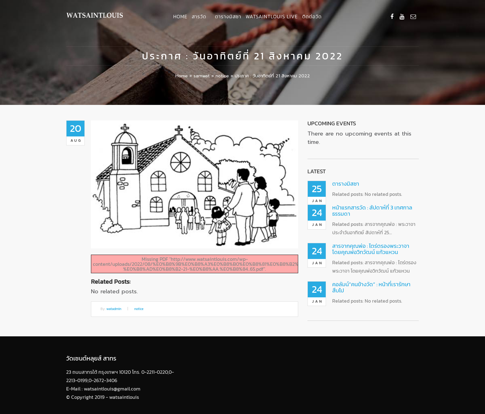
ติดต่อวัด (312, 16)
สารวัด (199, 16)
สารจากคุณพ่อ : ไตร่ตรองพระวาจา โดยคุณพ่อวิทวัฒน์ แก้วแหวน (370, 249)
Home (180, 16)
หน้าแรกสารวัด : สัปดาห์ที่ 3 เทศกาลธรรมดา (372, 210)
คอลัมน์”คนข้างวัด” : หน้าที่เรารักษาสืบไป (371, 287)
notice (222, 76)
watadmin (113, 308)
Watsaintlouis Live (272, 16)
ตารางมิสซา (228, 16)
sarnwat (202, 76)
